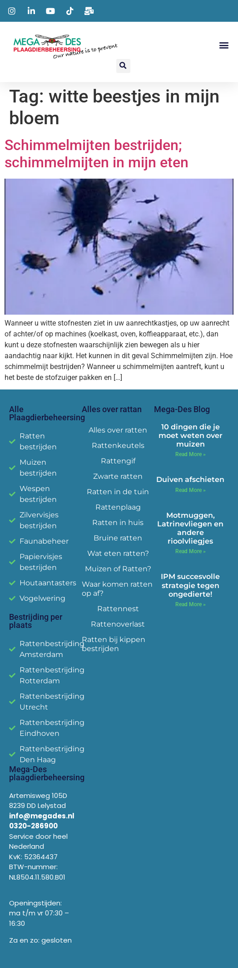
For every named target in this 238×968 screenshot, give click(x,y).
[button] (223, 44)
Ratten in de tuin (118, 491)
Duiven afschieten (190, 479)
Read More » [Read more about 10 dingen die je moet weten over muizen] (190, 454)
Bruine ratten (118, 538)
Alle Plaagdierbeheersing (47, 413)
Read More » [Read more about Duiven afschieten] (190, 490)
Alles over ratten (118, 430)
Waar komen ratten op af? (117, 589)
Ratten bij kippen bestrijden (113, 644)
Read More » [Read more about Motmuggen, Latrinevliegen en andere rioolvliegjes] (190, 551)
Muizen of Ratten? (118, 568)
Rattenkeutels (118, 445)
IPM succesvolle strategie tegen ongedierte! (190, 585)
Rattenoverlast (118, 624)
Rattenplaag (118, 507)
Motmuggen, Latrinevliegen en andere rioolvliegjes (190, 528)
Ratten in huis (118, 522)
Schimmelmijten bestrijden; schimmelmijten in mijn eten (96, 153)
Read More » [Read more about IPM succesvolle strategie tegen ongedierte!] (190, 604)
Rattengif (118, 461)
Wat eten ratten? (118, 553)
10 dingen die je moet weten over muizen (191, 435)
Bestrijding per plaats (35, 621)
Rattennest (118, 608)
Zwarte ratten (118, 476)
